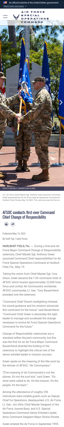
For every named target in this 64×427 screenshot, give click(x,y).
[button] (15, 6)
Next (61, 102)
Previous (3, 102)
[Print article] (6, 224)
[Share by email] (13, 224)
